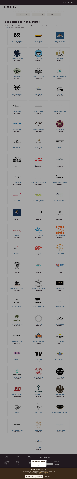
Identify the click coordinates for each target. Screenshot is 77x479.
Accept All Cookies (30, 476)
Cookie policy (45, 472)
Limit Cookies (39, 476)
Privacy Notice (41, 473)
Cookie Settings (48, 476)
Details (41, 472)
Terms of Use (48, 473)
